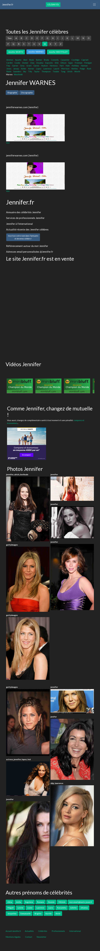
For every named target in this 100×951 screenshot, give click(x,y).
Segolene (29, 902)
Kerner (31, 68)
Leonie (20, 908)
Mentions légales (13, 937)
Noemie (51, 902)
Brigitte (38, 913)
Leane (29, 908)
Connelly (55, 60)
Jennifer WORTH (15, 52)
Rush (89, 68)
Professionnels (58, 931)
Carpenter (65, 60)
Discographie (27, 92)
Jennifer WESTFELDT (58, 52)
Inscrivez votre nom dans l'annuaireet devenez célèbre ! (23, 237)
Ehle (56, 63)
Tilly (30, 71)
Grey (22, 65)
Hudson (44, 65)
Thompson (46, 71)
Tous (9, 38)
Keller (23, 68)
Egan (71, 63)
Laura (50, 908)
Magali (10, 908)
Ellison (63, 63)
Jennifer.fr (7, 4)
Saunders (17, 71)
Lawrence (47, 68)
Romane (40, 902)
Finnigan (88, 63)
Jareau (16, 68)
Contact (28, 937)
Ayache (18, 60)
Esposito (49, 63)
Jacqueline (11, 913)
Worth (77, 71)
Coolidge (75, 60)
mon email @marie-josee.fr (80, 902)
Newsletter (41, 937)
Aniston (10, 60)
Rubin (9, 71)
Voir (8, 143)
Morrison (65, 68)
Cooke (17, 63)
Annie (57, 913)
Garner (15, 65)
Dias (32, 63)
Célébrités (53, 4)
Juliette (73, 908)
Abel (25, 60)
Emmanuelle (25, 913)
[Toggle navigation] (94, 4)
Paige (82, 68)
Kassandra (61, 908)
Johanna (84, 908)
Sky (24, 71)
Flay (8, 65)
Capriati (85, 60)
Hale (67, 65)
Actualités (29, 931)
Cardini (9, 63)
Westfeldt (18, 74)
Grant (29, 65)
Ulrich (70, 71)
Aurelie (48, 913)
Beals (31, 60)
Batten (39, 60)
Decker (25, 63)
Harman (84, 65)
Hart (61, 65)
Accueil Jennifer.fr (13, 931)
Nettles (75, 68)
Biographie (12, 92)
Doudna (40, 63)
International (75, 931)
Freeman (78, 63)
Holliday (75, 65)
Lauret (56, 68)
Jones (9, 68)
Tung (63, 71)
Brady (46, 60)
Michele (61, 902)
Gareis (36, 65)
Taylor (36, 71)
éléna (9, 902)
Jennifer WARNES (36, 52)
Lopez (38, 68)
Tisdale (56, 71)
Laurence (40, 908)
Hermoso (53, 65)
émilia (18, 902)
